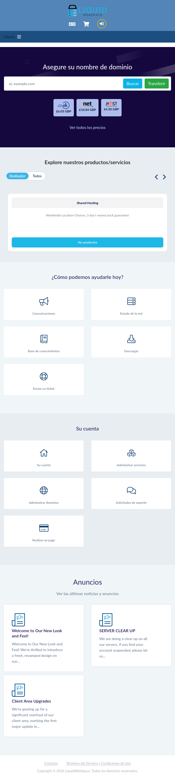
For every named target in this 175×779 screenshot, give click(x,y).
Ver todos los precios (87, 127)
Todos (37, 176)
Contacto (51, 763)
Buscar (133, 83)
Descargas (131, 342)
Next (164, 177)
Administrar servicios (131, 456)
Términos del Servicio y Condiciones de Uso (98, 763)
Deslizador (17, 176)
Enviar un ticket (44, 380)
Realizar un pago (44, 531)
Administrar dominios (44, 494)
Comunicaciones (44, 304)
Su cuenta (44, 456)
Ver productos (87, 242)
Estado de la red (131, 304)
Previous (156, 177)
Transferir (156, 83)
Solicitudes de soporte (131, 494)
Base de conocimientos (44, 342)
